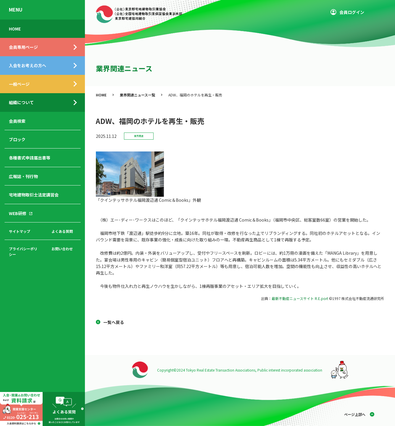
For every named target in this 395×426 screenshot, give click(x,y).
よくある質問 (62, 231)
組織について (21, 102)
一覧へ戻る (113, 322)
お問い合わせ (62, 248)
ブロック (17, 139)
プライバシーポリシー (23, 251)
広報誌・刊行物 (23, 176)
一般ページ (19, 84)
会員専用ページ (23, 47)
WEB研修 (17, 213)
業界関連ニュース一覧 (137, 94)
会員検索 (17, 121)
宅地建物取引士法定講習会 (34, 195)
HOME (15, 29)
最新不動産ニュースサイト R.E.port (300, 298)
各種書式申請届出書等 (29, 158)
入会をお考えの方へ (27, 65)
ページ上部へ (354, 414)
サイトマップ (19, 231)
